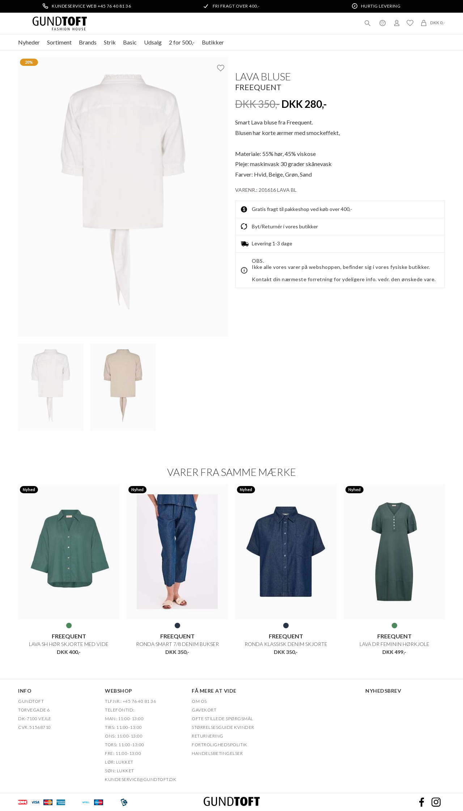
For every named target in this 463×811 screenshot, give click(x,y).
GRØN (69, 625)
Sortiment (59, 42)
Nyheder (29, 42)
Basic (130, 42)
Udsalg (153, 42)
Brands (88, 42)
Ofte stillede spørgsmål (222, 718)
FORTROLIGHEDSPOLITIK (219, 744)
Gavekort (204, 709)
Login (396, 22)
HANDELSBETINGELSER (217, 753)
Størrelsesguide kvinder (223, 727)
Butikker (213, 42)
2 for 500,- (182, 42)
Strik (110, 42)
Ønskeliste (410, 22)
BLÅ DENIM (177, 625)
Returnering (208, 735)
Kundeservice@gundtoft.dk (140, 779)
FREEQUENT (258, 87)
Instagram (435, 802)
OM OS (199, 701)
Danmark (382, 22)
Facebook (421, 802)
